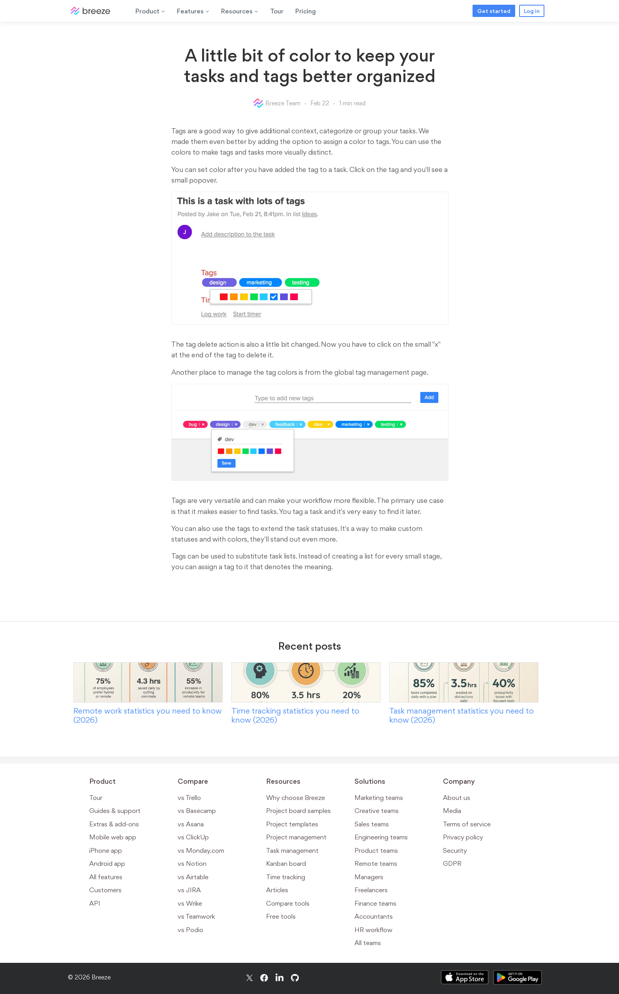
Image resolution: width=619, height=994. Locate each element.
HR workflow (373, 930)
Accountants (374, 916)
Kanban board (286, 863)
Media (452, 811)
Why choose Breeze (295, 798)
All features (105, 877)
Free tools (281, 916)
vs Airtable (193, 877)
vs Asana (191, 824)
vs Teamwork (196, 916)
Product (150, 11)
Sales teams (372, 824)
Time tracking (285, 877)
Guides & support (115, 811)
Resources (239, 11)
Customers (105, 890)
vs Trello (189, 798)
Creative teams (377, 811)
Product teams (376, 850)
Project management (296, 837)
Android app (107, 863)
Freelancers (371, 890)
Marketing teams (379, 798)
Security (455, 850)
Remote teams (376, 863)
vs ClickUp (193, 837)
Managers (369, 877)
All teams (368, 943)
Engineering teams (381, 837)
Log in (532, 10)
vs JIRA (189, 890)
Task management (292, 850)
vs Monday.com (201, 850)
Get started (493, 10)
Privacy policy (463, 837)
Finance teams (375, 903)
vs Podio (190, 930)
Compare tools (288, 903)
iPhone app (105, 850)
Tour (276, 11)
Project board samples (298, 811)
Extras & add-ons (114, 824)
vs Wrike (190, 903)
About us (456, 798)
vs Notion (192, 863)
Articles (277, 890)
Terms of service (467, 824)
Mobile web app (112, 837)
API (94, 903)
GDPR (452, 863)
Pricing (305, 11)
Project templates (292, 824)
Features (193, 11)
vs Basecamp (197, 811)
